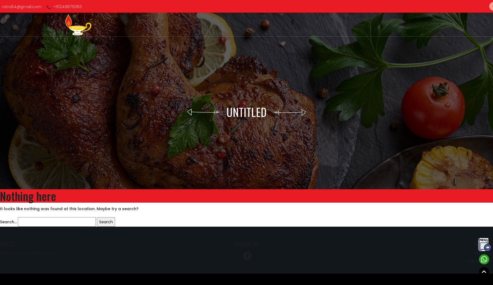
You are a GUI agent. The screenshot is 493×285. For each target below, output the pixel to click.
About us (203, 24)
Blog (292, 24)
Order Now (231, 24)
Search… (8, 222)
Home (182, 24)
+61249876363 (18, 6)
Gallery (257, 24)
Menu (276, 24)
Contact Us (317, 24)
